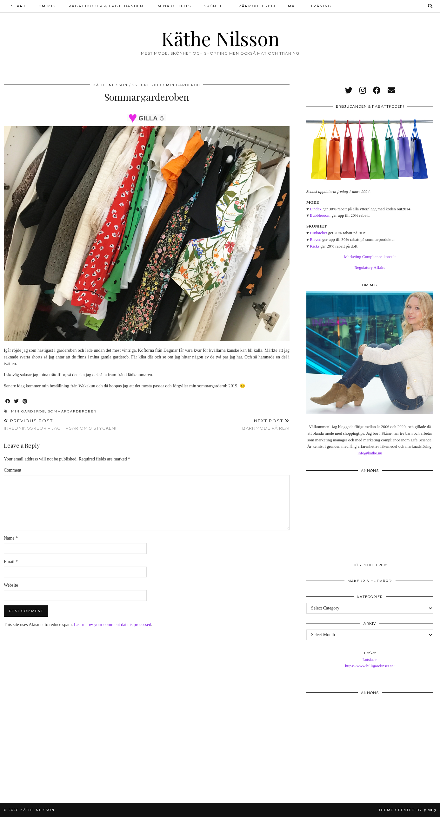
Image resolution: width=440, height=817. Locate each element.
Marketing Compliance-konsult (370, 256)
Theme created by (407, 810)
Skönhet (215, 6)
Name (11, 538)
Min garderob (183, 85)
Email (11, 561)
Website (11, 585)
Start (18, 6)
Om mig (47, 6)
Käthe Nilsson (220, 38)
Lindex (316, 209)
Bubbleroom (320, 215)
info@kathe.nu (369, 453)
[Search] (430, 6)
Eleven (315, 239)
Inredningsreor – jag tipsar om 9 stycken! (60, 424)
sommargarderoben (72, 411)
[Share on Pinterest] (25, 401)
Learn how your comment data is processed (112, 624)
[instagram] (362, 90)
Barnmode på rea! (266, 424)
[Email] (391, 90)
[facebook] (377, 90)
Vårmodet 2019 (256, 6)
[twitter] (348, 90)
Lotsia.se (370, 659)
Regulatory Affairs (370, 267)
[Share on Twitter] (16, 401)
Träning (320, 6)
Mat (293, 6)
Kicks (314, 246)
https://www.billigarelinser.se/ (370, 666)
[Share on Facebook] (8, 401)
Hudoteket (318, 232)
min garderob (28, 411)
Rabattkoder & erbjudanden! (107, 6)
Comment (12, 470)
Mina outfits (174, 6)
